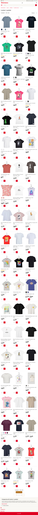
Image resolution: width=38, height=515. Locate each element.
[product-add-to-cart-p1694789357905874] (17, 416)
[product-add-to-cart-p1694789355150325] (29, 322)
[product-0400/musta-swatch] (16, 77)
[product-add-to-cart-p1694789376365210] (4, 206)
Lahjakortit (3, 509)
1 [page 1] (16, 495)
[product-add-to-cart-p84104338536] (4, 36)
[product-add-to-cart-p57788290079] (29, 181)
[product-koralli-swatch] (3, 198)
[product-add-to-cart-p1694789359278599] (29, 393)
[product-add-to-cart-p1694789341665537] (4, 110)
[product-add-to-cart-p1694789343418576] (4, 252)
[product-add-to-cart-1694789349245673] (29, 252)
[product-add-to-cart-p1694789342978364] (17, 441)
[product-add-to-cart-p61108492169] (17, 158)
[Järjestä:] (34, 13)
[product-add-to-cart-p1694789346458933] (4, 346)
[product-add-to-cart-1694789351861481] (29, 346)
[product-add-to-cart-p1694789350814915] (4, 181)
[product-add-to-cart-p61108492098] (4, 61)
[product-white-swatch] (3, 29)
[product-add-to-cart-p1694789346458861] (17, 181)
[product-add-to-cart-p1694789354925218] (17, 229)
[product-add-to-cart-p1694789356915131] (29, 36)
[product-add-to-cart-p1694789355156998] (29, 158)
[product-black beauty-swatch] (26, 385)
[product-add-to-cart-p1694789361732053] (17, 275)
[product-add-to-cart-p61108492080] (17, 61)
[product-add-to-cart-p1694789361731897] (4, 369)
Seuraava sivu (19, 492)
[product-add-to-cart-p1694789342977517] (29, 369)
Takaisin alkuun (5, 505)
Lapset (8, 7)
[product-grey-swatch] (30, 53)
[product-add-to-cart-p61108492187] (17, 110)
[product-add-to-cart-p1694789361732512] (29, 84)
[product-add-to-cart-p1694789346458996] (29, 229)
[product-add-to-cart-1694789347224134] (29, 441)
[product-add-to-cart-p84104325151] (29, 464)
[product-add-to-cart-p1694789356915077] (4, 84)
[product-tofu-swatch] (28, 385)
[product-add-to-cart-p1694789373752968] (17, 393)
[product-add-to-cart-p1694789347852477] (29, 275)
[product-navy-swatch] (1, 29)
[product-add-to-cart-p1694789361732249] (17, 299)
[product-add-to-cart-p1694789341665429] (29, 133)
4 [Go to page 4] (21, 495)
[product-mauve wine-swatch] (7, 433)
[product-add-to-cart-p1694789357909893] (4, 416)
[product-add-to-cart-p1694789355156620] (17, 322)
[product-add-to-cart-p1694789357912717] (4, 322)
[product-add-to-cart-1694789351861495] (4, 393)
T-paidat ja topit (16, 7)
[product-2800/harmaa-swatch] (14, 77)
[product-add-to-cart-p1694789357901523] (29, 416)
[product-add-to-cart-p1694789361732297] (4, 275)
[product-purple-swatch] (26, 53)
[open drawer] (1, 5)
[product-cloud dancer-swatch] (1, 433)
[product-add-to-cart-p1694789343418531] (4, 299)
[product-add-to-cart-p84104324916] (29, 486)
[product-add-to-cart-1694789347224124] (4, 464)
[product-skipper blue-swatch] (28, 292)
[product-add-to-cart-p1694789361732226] (29, 206)
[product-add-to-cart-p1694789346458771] (17, 206)
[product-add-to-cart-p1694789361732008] (4, 133)
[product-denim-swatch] (5, 29)
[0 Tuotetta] (36, 2)
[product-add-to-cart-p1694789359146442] (29, 299)
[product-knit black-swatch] (26, 292)
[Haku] (36, 5)
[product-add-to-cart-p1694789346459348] (17, 133)
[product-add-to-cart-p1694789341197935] (4, 158)
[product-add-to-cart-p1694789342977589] (17, 252)
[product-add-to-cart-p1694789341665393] (17, 346)
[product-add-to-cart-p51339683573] (29, 110)
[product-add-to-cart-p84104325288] (17, 464)
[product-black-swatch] (28, 101)
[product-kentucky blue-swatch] (3, 433)
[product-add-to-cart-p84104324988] (17, 486)
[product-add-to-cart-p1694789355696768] (4, 441)
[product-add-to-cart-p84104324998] (4, 486)
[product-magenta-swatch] (5, 433)
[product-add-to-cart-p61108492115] (17, 36)
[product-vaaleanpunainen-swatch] (1, 198)
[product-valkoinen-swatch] (1, 149)
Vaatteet (11, 7)
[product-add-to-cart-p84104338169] (29, 61)
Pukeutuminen (3, 7)
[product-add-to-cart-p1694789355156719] (4, 229)
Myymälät (3, 511)
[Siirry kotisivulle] (5, 2)
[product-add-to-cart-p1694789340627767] (17, 84)
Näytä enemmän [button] (4, 503)
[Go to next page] (23, 495)
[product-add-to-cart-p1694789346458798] (17, 369)
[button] (22, 3)
